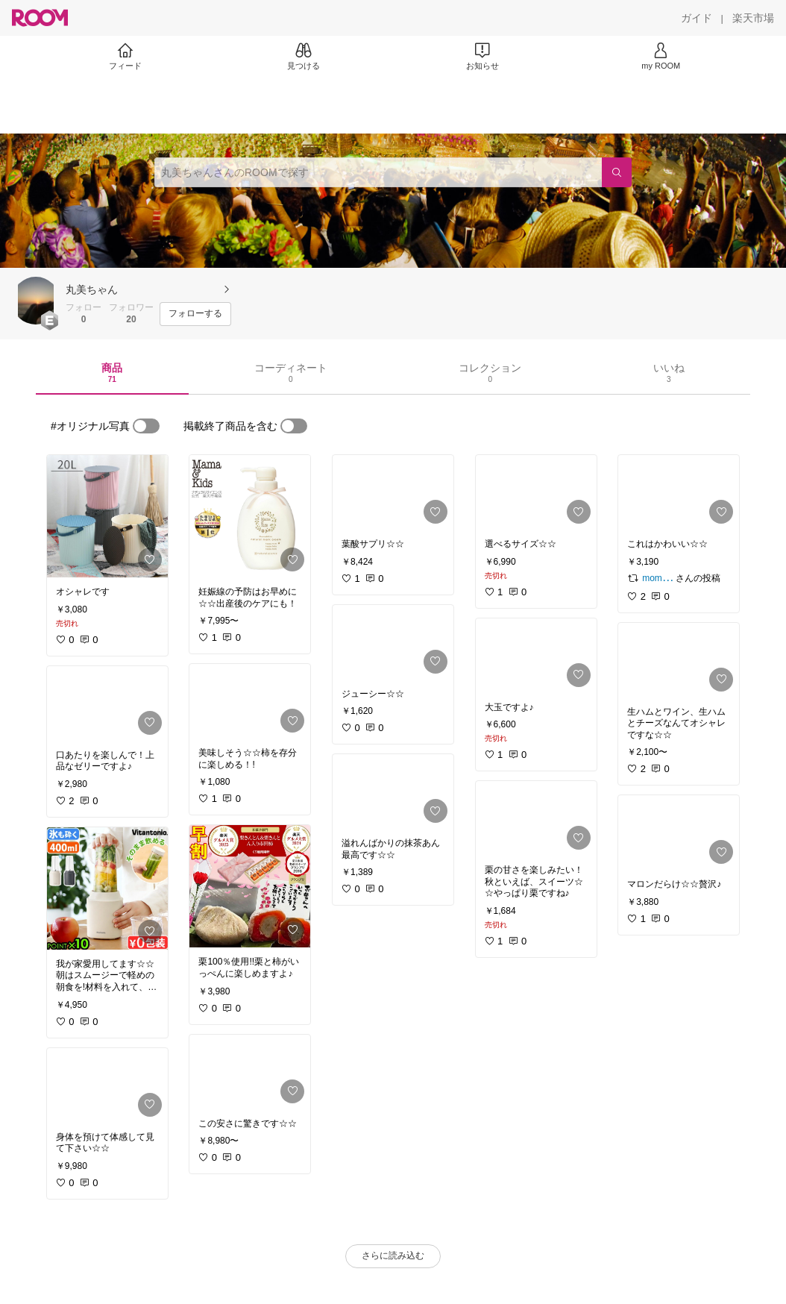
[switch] (146, 426)
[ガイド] (696, 18)
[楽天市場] (753, 18)
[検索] (617, 172)
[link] (107, 516)
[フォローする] (195, 314)
